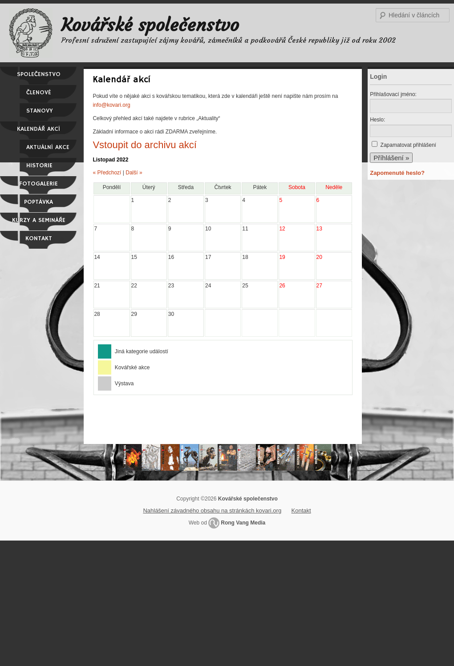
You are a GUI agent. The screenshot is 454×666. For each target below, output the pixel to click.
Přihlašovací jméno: (393, 94)
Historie (39, 165)
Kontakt (38, 238)
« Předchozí (107, 173)
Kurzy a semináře (38, 220)
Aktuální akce (47, 147)
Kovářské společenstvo (150, 25)
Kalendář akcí (38, 129)
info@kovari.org (111, 105)
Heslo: (377, 120)
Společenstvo (39, 74)
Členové (38, 93)
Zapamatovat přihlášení (408, 145)
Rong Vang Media (243, 523)
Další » (134, 173)
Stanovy (39, 111)
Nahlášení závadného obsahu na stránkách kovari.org (212, 510)
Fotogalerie (38, 184)
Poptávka (38, 202)
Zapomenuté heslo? (397, 173)
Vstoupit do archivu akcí (145, 144)
